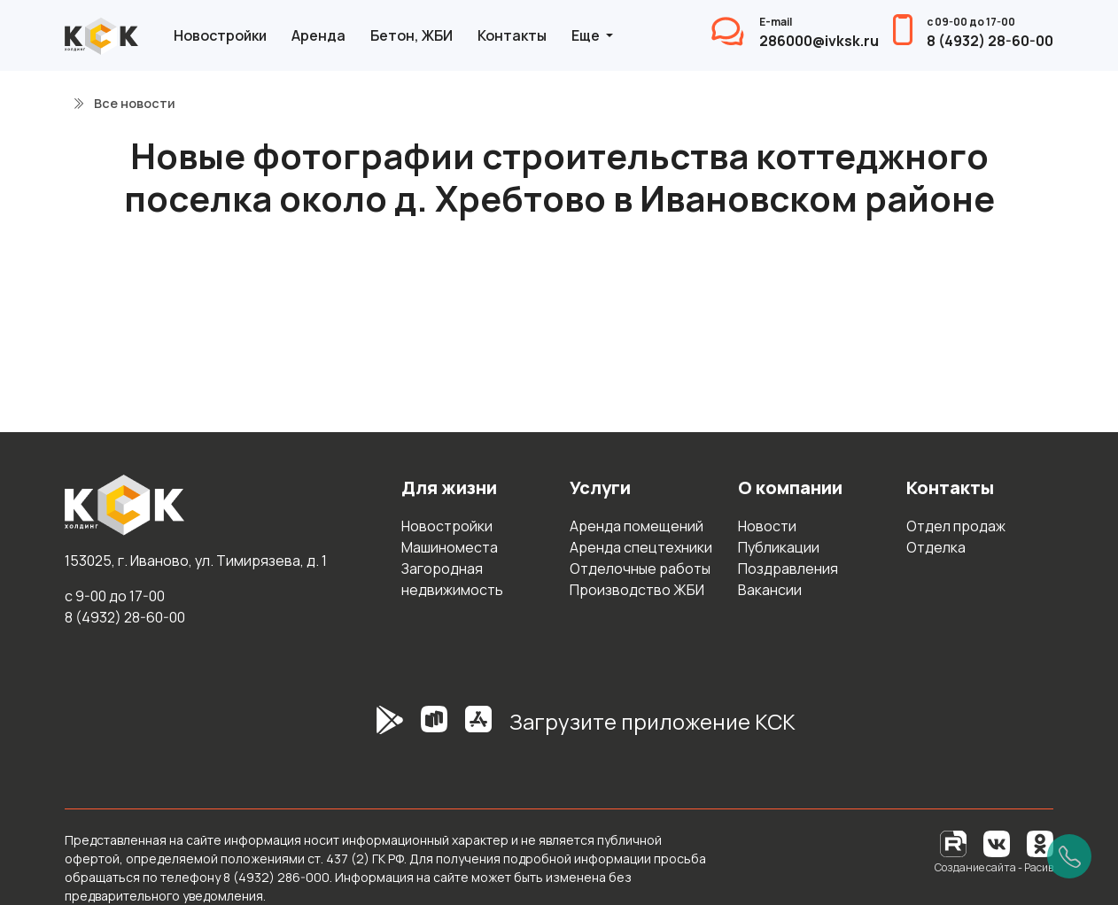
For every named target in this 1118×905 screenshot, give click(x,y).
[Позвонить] (1069, 856)
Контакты (512, 35)
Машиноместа (449, 547)
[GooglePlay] (363, 729)
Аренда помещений (636, 526)
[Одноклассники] (1040, 842)
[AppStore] (478, 729)
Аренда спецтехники (641, 547)
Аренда (318, 35)
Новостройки (220, 35)
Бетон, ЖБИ (411, 35)
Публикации (778, 547)
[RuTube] (954, 842)
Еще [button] (586, 35)
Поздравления (788, 568)
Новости (767, 526)
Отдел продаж (955, 526)
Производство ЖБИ (637, 589)
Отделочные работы (640, 568)
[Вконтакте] (996, 842)
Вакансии (770, 589)
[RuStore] (434, 729)
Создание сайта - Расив (994, 867)
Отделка (936, 547)
